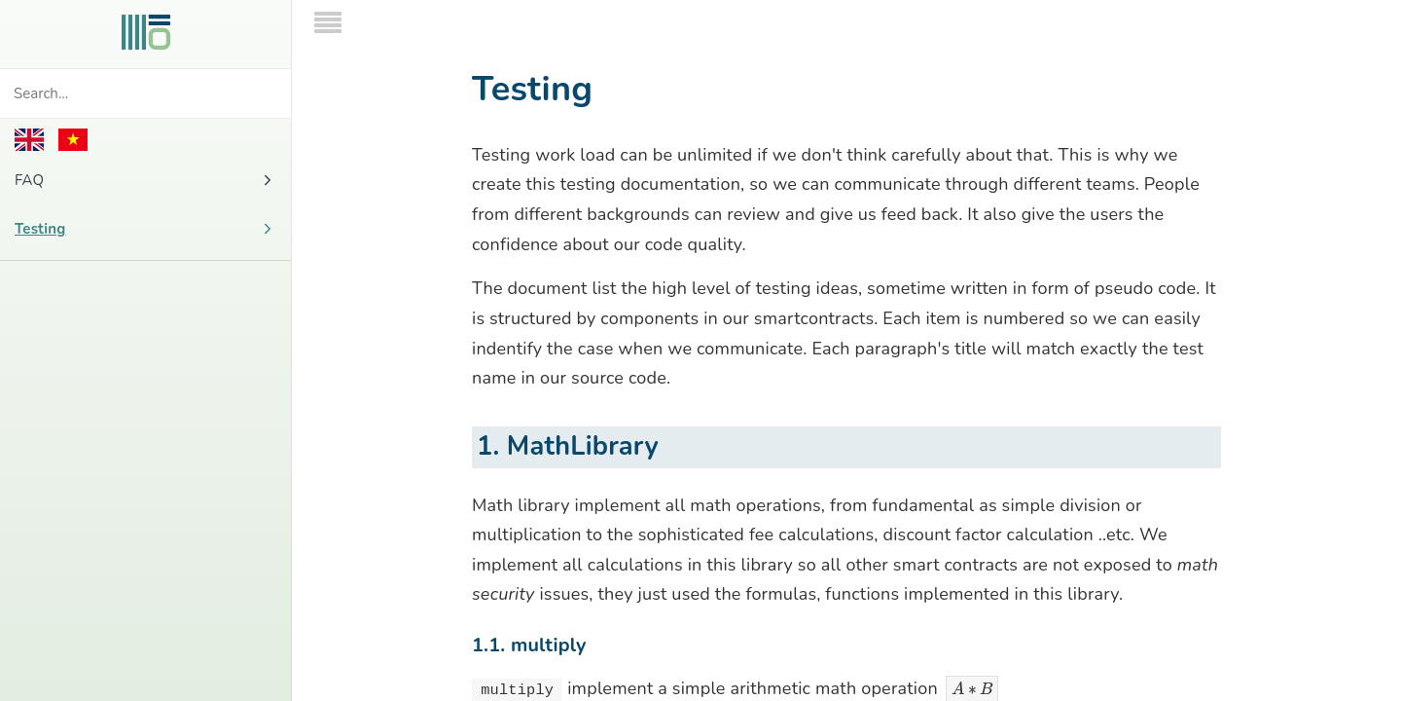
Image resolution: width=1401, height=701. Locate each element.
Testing (145, 229)
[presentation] (972, 620)
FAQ (145, 180)
